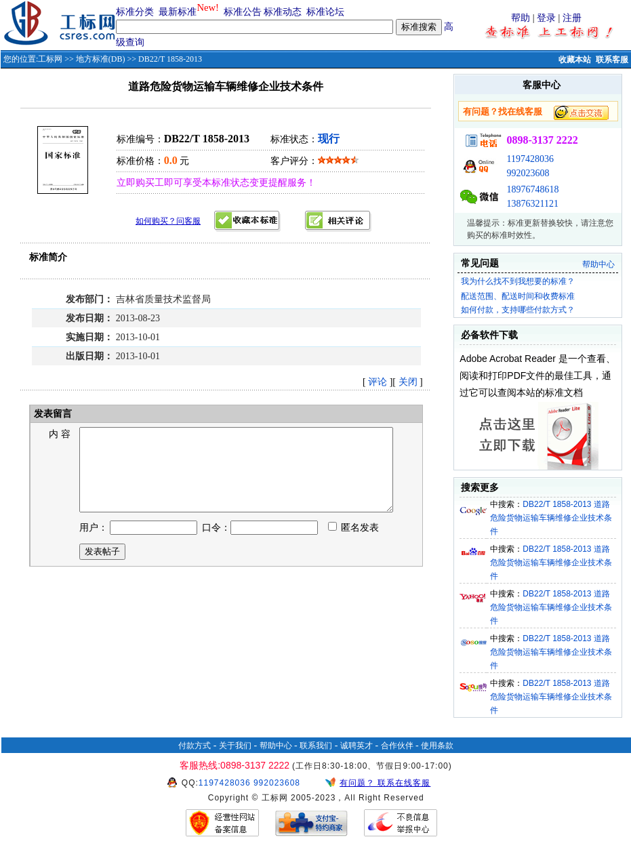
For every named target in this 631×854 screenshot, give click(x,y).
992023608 (527, 173)
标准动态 (283, 12)
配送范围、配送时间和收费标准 (518, 296)
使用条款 (437, 745)
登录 (546, 18)
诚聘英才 (356, 745)
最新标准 (178, 12)
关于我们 (235, 745)
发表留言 (52, 414)
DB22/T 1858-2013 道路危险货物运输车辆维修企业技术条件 (551, 518)
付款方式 (194, 745)
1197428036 (529, 159)
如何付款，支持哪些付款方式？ (518, 309)
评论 (377, 382)
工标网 (50, 59)
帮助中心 (598, 264)
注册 (572, 18)
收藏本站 (574, 59)
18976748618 (532, 189)
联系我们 (316, 745)
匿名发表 (354, 544)
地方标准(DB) (100, 59)
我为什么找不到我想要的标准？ (518, 281)
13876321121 (532, 204)
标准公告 (243, 12)
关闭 (408, 382)
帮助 (520, 18)
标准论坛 (325, 12)
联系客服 (612, 59)
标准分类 (135, 12)
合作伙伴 (397, 745)
